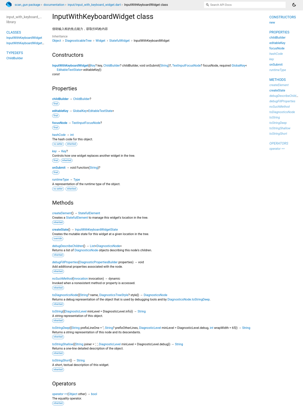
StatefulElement (89, 213)
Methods (277, 80)
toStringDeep (61, 328)
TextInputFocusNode (186, 65)
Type (76, 179)
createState (60, 229)
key (54, 151)
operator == (59, 394)
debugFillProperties (65, 262)
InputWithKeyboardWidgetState (96, 229)
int (72, 135)
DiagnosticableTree (78, 40)
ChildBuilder (111, 65)
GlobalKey (238, 65)
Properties (279, 32)
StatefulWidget (119, 40)
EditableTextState (69, 70)
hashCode (59, 135)
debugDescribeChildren (67, 246)
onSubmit (59, 167)
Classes (13, 32)
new (272, 22)
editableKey (60, 111)
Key (92, 65)
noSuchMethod (62, 278)
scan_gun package (27, 5)
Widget (100, 40)
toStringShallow (62, 344)
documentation (53, 5)
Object (56, 40)
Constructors (282, 17)
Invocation (80, 278)
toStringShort (61, 360)
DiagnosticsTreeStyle (113, 295)
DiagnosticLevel (76, 311)
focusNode (59, 123)
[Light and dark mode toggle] (294, 5)
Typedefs (14, 53)
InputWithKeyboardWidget (70, 65)
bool (94, 394)
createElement (61, 213)
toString (57, 311)
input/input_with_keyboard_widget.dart (94, 5)
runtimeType (60, 179)
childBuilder (60, 99)
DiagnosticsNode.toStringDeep (188, 299)
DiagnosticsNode (108, 246)
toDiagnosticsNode (65, 295)
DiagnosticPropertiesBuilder (98, 262)
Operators (278, 143)
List (92, 246)
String (164, 65)
